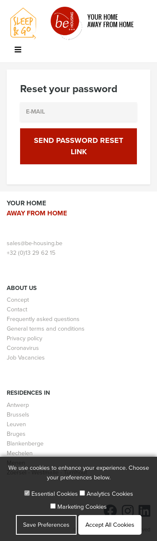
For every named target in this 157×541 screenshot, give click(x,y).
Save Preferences (46, 524)
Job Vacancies (26, 357)
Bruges (16, 433)
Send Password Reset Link (78, 146)
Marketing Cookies (78, 506)
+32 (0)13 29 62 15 (31, 252)
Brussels (18, 414)
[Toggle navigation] (18, 51)
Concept (18, 299)
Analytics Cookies (106, 493)
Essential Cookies (51, 493)
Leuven (16, 424)
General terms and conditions (46, 328)
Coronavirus (23, 348)
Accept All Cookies (109, 524)
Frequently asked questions (43, 319)
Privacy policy (24, 338)
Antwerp (18, 405)
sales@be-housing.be (34, 243)
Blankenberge (25, 443)
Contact (17, 309)
